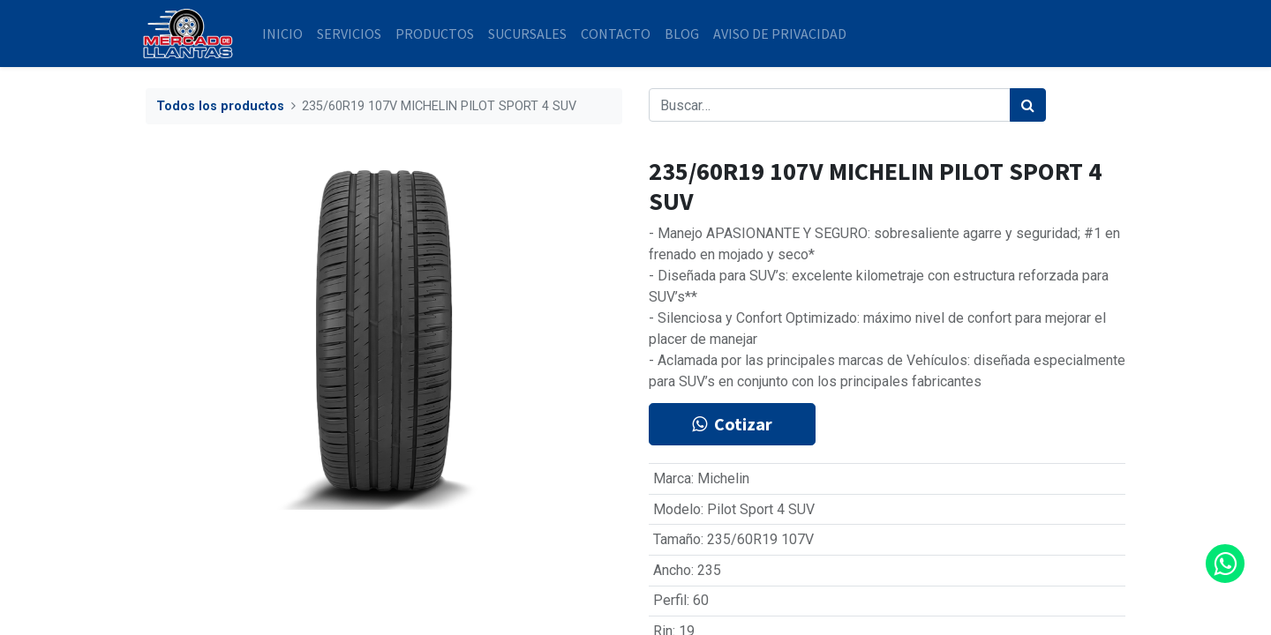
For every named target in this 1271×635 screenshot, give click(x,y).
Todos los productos (220, 106)
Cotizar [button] (732, 424)
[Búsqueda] (1028, 105)
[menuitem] (286, 33)
